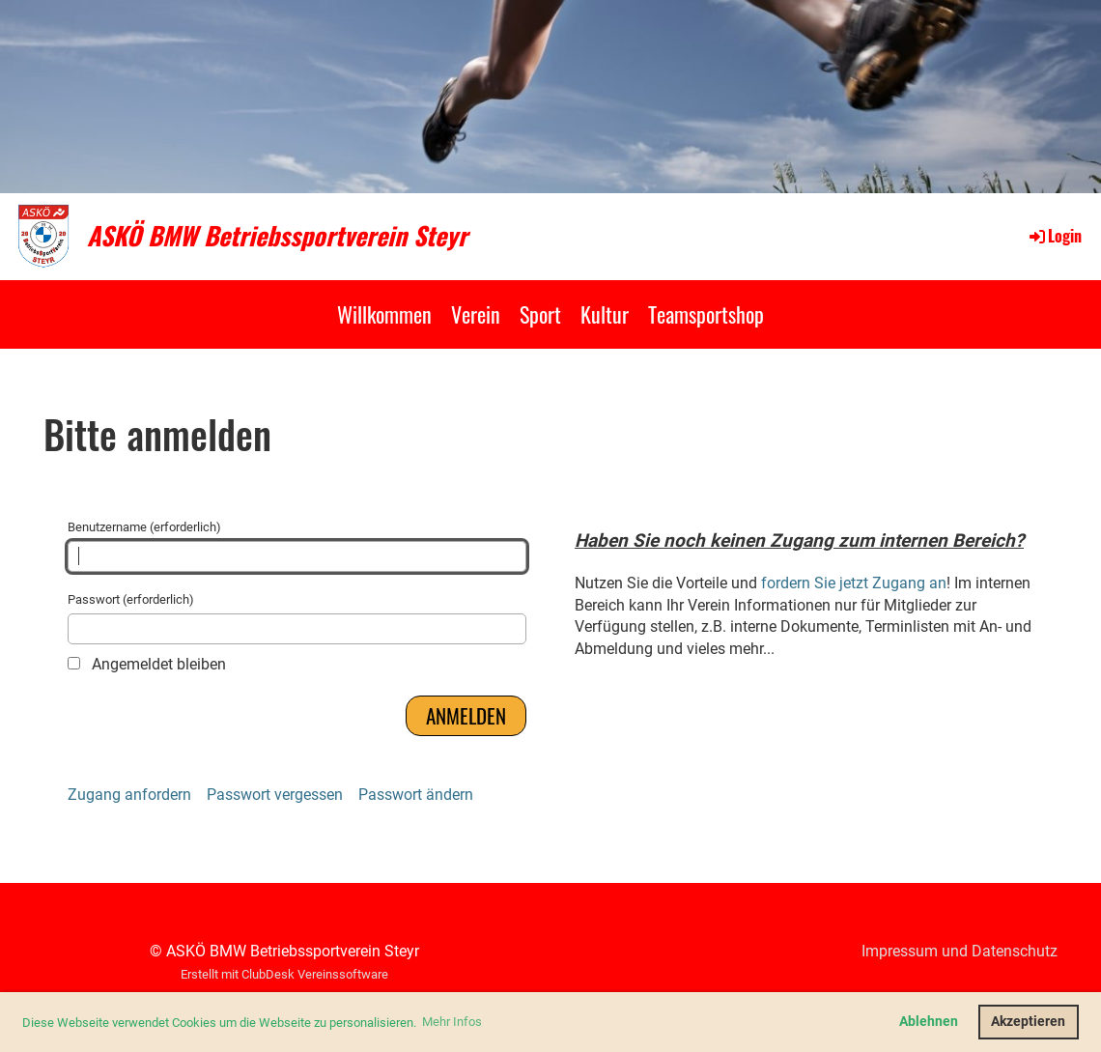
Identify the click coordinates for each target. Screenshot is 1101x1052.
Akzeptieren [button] (1028, 1021)
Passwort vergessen (275, 794)
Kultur (604, 314)
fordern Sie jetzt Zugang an (853, 583)
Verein (475, 314)
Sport (540, 314)
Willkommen (384, 314)
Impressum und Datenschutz (959, 951)
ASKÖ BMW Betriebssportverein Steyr (277, 235)
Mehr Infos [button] (452, 1021)
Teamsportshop (706, 314)
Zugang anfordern (129, 794)
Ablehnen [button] (928, 1021)
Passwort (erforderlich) (297, 618)
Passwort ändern (415, 794)
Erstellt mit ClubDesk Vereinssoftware (284, 974)
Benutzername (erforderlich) (297, 546)
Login (1054, 235)
